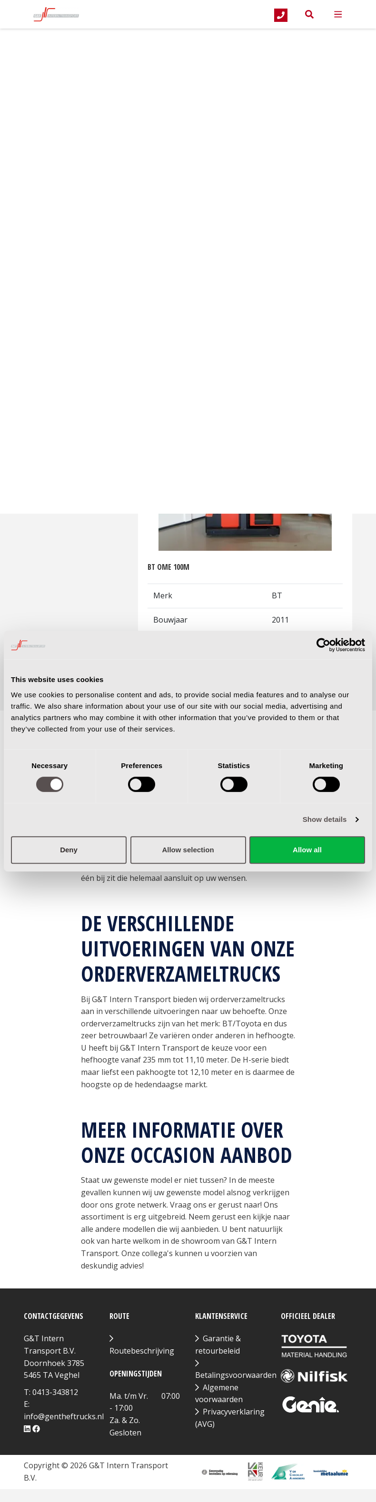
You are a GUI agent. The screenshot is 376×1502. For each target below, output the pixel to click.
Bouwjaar (73, 120)
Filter (56, 278)
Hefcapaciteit (72, 173)
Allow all (307, 850)
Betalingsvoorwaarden (236, 1375)
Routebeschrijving (141, 1351)
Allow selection (188, 850)
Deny (69, 850)
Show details (325, 819)
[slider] (31, 143)
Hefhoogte (68, 225)
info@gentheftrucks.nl (64, 1416)
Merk (40, 65)
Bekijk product (245, 383)
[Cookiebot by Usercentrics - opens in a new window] (323, 645)
